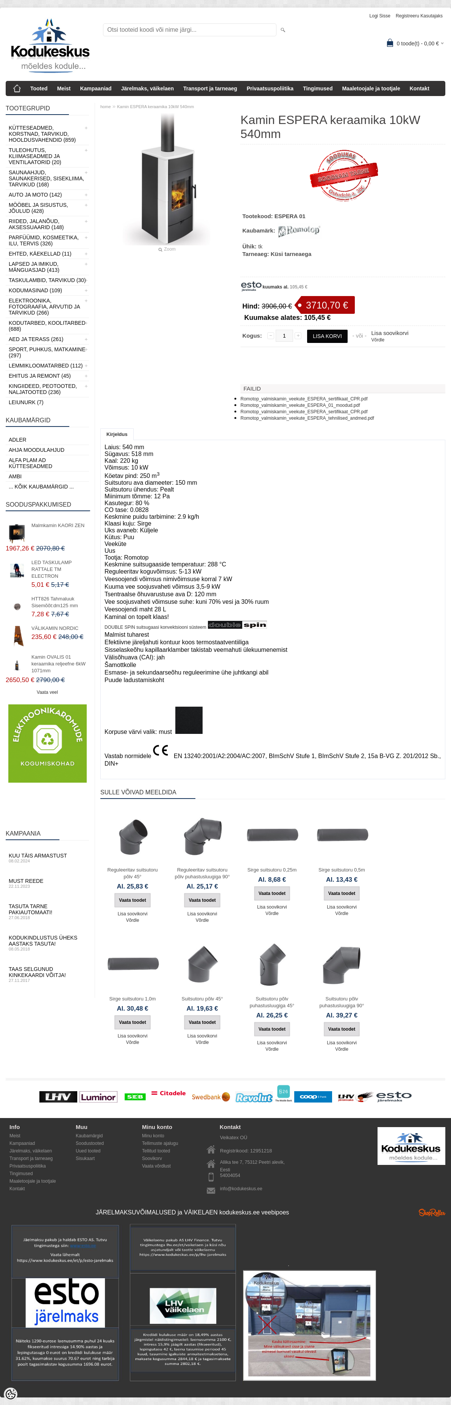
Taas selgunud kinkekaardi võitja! (47, 974)
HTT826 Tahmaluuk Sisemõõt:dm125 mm (54, 602)
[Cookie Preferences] (10, 1394)
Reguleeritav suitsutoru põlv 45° (133, 873)
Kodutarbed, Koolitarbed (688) (47, 326)
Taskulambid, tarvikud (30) (47, 280)
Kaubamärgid (89, 1135)
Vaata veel (47, 692)
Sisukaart (85, 1158)
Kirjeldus (117, 434)
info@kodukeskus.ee (241, 1188)
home (105, 106)
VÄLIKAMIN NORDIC (54, 628)
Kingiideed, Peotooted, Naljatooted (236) (43, 389)
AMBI (15, 476)
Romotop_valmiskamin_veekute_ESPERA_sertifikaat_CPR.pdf (304, 399)
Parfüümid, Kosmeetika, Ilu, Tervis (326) (44, 240)
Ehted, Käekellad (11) (40, 254)
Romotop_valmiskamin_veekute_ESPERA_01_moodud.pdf (300, 405)
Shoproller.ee (432, 1212)
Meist (64, 88)
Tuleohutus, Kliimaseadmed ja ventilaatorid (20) (35, 156)
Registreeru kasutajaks (419, 16)
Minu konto (153, 1135)
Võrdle (377, 340)
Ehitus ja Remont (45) (40, 376)
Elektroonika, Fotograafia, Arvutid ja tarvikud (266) (44, 307)
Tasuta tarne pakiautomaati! (47, 911)
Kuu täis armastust (47, 858)
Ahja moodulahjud (36, 450)
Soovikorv (152, 1158)
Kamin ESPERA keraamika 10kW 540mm (155, 106)
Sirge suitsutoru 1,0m (132, 999)
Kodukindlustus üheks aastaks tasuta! (47, 943)
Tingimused (317, 88)
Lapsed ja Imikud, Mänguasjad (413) (34, 267)
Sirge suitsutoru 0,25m (272, 870)
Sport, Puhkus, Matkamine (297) (47, 352)
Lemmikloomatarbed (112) (46, 366)
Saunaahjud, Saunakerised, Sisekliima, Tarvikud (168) (46, 178)
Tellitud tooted (156, 1151)
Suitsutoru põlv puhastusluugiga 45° (272, 1002)
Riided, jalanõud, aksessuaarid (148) (36, 224)
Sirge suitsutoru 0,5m (341, 870)
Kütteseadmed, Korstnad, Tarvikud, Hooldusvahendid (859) (42, 134)
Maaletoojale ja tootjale (371, 88)
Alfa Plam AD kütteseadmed (30, 463)
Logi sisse (380, 16)
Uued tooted (88, 1151)
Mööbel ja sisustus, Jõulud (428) (38, 208)
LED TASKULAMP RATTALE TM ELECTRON (51, 569)
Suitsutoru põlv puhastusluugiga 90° (342, 1002)
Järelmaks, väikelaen (147, 88)
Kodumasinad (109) (35, 290)
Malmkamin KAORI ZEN (57, 525)
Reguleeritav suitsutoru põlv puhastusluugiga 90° (202, 873)
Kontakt (419, 88)
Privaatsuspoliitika (270, 88)
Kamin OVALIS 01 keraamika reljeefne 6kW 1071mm (58, 663)
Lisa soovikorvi (389, 333)
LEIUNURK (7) (26, 402)
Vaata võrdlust (156, 1166)
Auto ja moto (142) (35, 195)
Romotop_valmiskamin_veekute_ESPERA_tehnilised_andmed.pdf (307, 418)
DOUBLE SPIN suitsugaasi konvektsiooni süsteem (155, 627)
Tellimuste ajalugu (160, 1143)
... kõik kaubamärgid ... (41, 487)
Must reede (47, 883)
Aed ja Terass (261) (36, 339)
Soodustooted (90, 1143)
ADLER (18, 440)
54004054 (230, 1175)
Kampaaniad (95, 88)
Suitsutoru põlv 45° (202, 999)
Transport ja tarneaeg (210, 88)
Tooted (39, 88)
